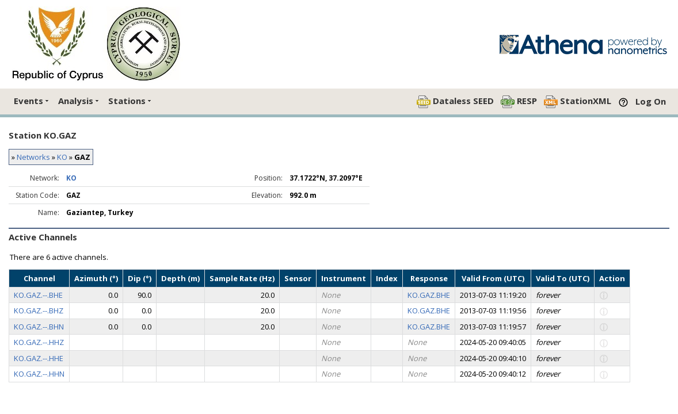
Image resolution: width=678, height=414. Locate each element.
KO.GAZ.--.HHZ (39, 342)
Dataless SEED (455, 101)
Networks (33, 157)
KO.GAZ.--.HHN (39, 374)
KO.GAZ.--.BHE (38, 295)
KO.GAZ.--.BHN (39, 326)
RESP (519, 101)
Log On (650, 101)
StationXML (577, 101)
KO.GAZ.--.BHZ (38, 310)
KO (62, 157)
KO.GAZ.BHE (428, 295)
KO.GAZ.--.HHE (38, 358)
